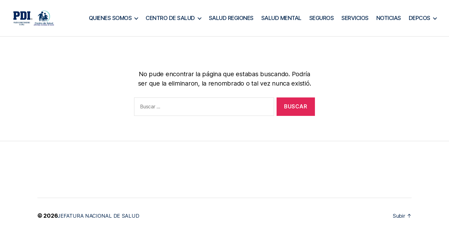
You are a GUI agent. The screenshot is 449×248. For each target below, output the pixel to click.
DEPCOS (419, 27)
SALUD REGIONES (266, 18)
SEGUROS (357, 18)
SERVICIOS (390, 18)
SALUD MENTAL (317, 18)
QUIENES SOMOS (145, 18)
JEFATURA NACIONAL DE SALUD (102, 224)
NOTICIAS (424, 18)
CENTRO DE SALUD (205, 18)
